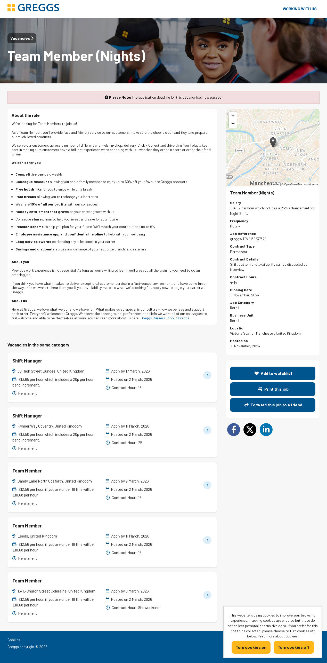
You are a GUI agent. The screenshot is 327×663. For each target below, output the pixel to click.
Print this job (273, 388)
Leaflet (275, 184)
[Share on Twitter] (249, 429)
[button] (273, 142)
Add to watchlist (273, 373)
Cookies (13, 639)
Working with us (300, 8)
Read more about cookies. (278, 636)
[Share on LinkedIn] (266, 429)
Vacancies (22, 38)
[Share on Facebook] (233, 429)
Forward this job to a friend (273, 404)
